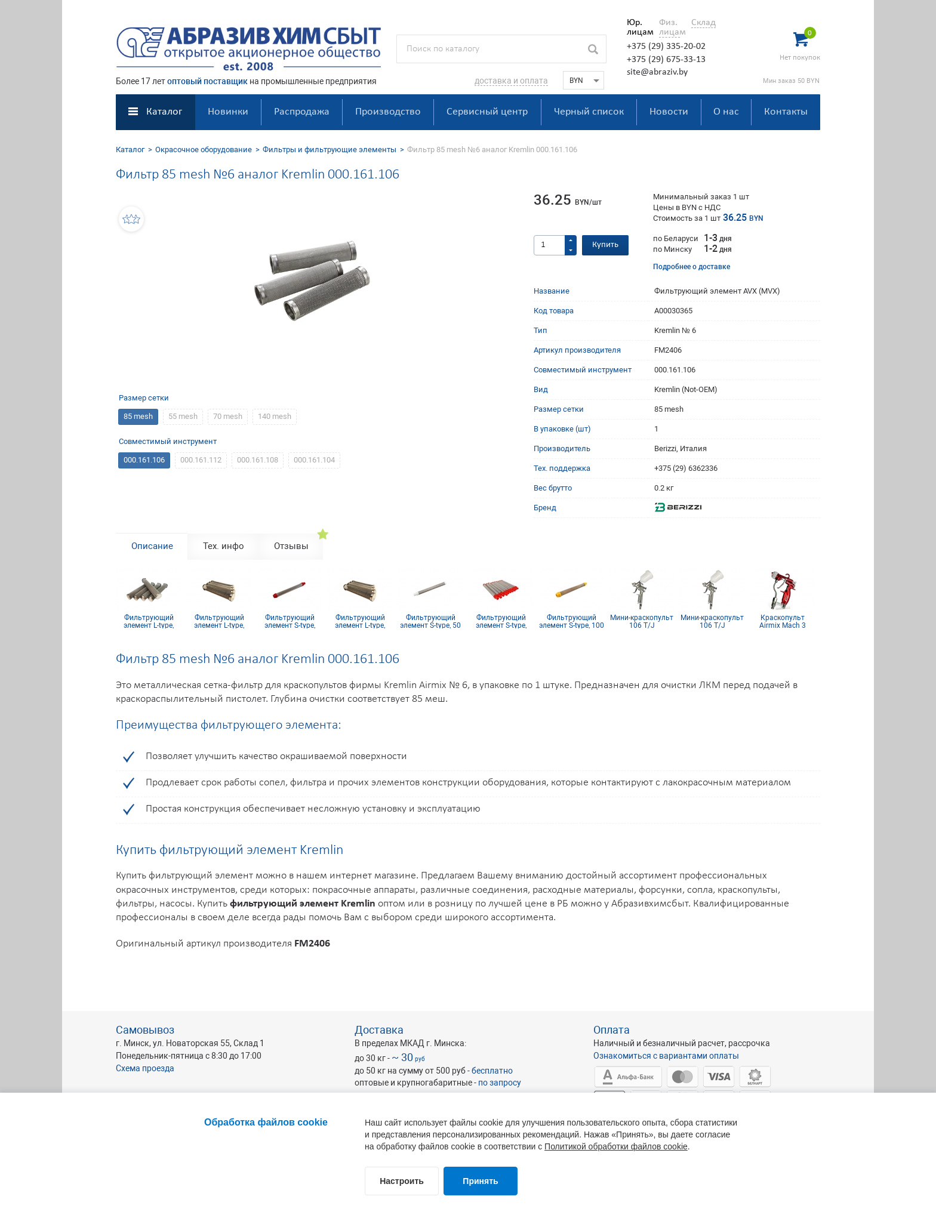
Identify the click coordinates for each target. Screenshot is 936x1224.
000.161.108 (257, 459)
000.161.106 (144, 459)
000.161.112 (200, 459)
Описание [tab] (152, 546)
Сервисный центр (487, 112)
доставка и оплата (511, 80)
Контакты (786, 112)
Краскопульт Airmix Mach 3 (782, 621)
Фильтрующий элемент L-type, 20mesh (219, 621)
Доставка (379, 1029)
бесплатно (492, 1070)
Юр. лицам (637, 27)
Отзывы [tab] (291, 546)
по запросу (499, 1082)
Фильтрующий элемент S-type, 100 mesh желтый (571, 621)
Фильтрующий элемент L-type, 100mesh (360, 621)
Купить (605, 245)
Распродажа (302, 112)
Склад (703, 22)
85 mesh (138, 416)
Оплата (611, 1029)
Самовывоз (145, 1029)
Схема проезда (145, 1068)
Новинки (228, 112)
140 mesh (274, 416)
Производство (388, 112)
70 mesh (227, 416)
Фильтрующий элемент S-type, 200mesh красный (290, 621)
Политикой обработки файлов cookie (616, 1146)
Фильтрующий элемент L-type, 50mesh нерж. (149, 621)
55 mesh (183, 416)
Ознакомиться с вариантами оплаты (666, 1055)
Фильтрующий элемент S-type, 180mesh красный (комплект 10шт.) (501, 621)
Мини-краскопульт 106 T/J (641, 621)
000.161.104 (314, 459)
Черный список (589, 112)
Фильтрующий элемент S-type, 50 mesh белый (430, 621)
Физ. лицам (669, 27)
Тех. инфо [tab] (223, 546)
